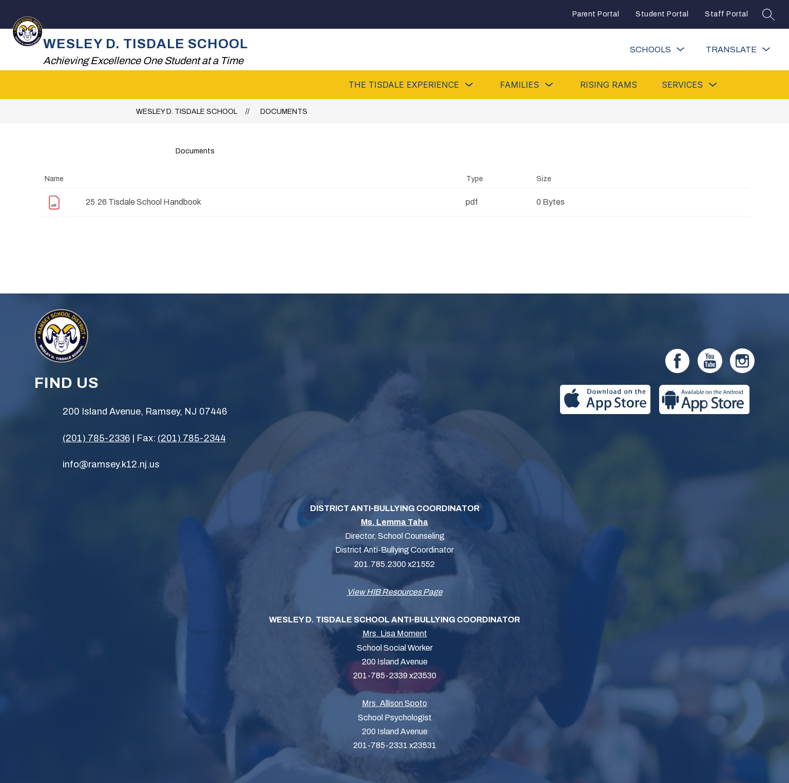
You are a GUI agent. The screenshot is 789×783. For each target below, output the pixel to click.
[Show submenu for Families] (519, 85)
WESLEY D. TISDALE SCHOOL (186, 111)
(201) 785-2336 (96, 438)
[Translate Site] (738, 49)
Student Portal (662, 14)
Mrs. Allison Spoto (394, 703)
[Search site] (768, 14)
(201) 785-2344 (192, 438)
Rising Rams (608, 85)
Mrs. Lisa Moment (394, 633)
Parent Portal (596, 14)
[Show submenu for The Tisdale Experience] (404, 85)
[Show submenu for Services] (682, 85)
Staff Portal (726, 14)
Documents (283, 111)
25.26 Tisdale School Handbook (143, 202)
